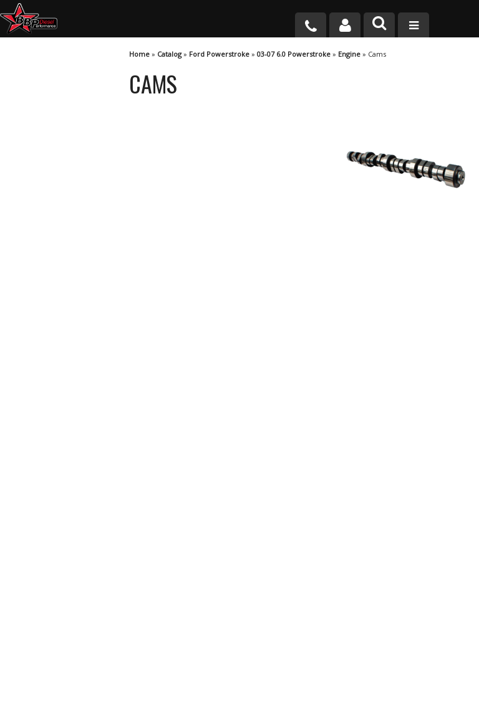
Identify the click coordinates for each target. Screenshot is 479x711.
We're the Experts (69, 270)
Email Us (51, 442)
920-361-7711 (62, 478)
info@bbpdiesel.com (286, 660)
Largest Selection (69, 317)
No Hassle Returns (72, 363)
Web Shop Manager (351, 700)
